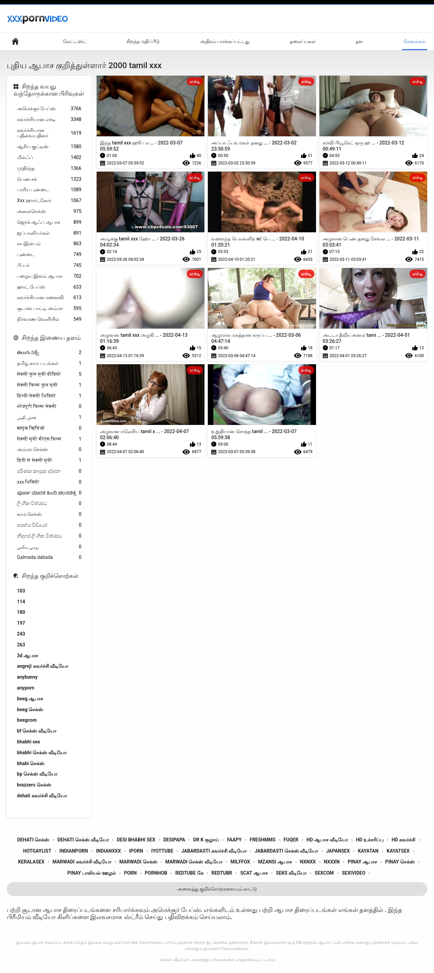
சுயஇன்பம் (49, 244)
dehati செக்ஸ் (33, 839)
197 (21, 623)
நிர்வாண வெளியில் (49, 319)
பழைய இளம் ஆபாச (49, 276)
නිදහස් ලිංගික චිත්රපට (49, 536)
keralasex (31, 861)
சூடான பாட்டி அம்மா (49, 308)
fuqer (291, 839)
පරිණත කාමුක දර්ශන (49, 471)
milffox (240, 861)
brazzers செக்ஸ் (34, 784)
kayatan (368, 851)
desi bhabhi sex (136, 839)
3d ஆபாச (27, 655)
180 (21, 612)
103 (21, 590)
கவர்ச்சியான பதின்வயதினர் (49, 133)
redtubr (222, 873)
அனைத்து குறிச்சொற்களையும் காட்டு (217, 889)
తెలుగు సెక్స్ (49, 352)
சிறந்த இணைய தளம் (51, 337)
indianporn (73, 851)
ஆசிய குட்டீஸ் (49, 147)
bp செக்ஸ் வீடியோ (37, 774)
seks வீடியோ (291, 873)
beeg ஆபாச (30, 698)
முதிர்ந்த (49, 168)
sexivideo (353, 873)
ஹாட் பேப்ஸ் (49, 287)
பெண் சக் (49, 179)
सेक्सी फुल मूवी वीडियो (49, 374)
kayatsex (398, 851)
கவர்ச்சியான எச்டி (49, 119)
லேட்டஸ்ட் (74, 41)
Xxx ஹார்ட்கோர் (49, 200)
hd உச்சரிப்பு (369, 839)
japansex (338, 851)
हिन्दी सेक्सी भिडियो (49, 396)
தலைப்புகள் (303, 41)
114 (21, 601)
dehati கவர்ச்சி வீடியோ (42, 795)
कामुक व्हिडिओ (49, 428)
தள (359, 41)
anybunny (27, 677)
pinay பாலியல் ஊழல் (91, 873)
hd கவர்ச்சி (403, 839)
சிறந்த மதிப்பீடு (142, 41)
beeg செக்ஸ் (30, 709)
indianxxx (108, 851)
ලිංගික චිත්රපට (49, 503)
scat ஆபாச (254, 873)
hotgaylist (37, 851)
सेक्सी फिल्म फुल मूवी (49, 385)
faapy (234, 839)
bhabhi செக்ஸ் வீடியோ (41, 752)
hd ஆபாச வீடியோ (327, 839)
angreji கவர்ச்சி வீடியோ (42, 666)
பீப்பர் (49, 265)
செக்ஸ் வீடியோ (174, 959)
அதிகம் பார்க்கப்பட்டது (225, 41)
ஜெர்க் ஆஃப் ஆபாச (49, 222)
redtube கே (189, 873)
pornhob (156, 873)
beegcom (27, 720)
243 (21, 634)
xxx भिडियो (49, 482)
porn (130, 873)
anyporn (25, 687)
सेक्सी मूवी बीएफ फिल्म (49, 439)
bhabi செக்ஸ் (30, 763)
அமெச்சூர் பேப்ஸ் (49, 109)
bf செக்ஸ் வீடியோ (36, 731)
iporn (136, 851)
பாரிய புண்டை (49, 190)
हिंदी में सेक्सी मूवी (49, 460)
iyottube (162, 851)
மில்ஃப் (49, 157)
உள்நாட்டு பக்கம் (15, 41)
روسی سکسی (49, 547)
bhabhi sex (28, 741)
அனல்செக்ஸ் (49, 211)
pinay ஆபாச (362, 861)
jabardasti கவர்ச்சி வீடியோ (213, 851)
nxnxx (308, 861)
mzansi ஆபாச (275, 861)
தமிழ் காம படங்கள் (49, 363)
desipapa (174, 839)
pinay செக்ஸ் (400, 861)
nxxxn (332, 861)
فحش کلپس (49, 417)
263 (21, 644)
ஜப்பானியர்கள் (49, 233)
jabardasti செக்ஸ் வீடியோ (286, 851)
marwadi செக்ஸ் (138, 861)
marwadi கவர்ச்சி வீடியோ (82, 861)
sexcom (324, 873)
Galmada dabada (49, 557)
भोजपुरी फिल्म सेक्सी (49, 406)
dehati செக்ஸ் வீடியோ (82, 839)
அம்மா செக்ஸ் (49, 449)
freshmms (262, 839)
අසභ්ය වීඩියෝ (49, 525)
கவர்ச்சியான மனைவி (49, 297)
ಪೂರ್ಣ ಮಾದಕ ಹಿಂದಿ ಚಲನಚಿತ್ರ (49, 493)
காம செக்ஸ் (49, 514)
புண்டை (49, 254)
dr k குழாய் (206, 839)
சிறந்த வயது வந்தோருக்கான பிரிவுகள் (49, 90)
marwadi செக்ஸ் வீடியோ (193, 861)
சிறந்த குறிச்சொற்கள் (50, 575)
